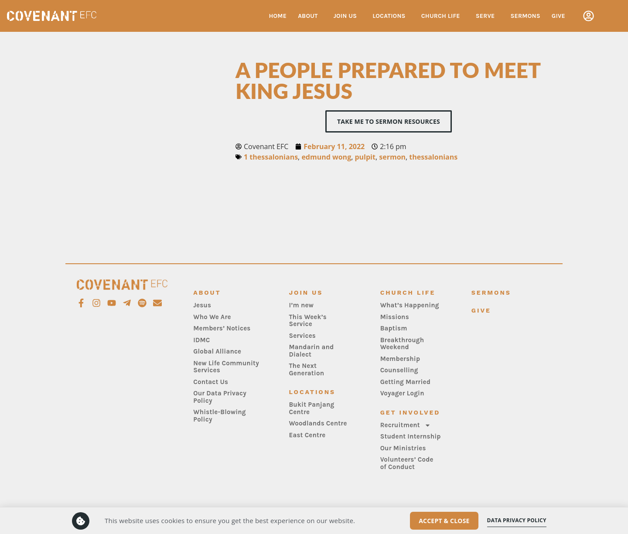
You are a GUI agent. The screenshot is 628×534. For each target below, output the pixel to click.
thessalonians (433, 157)
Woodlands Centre (318, 423)
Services (302, 336)
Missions (394, 317)
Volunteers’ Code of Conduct (406, 463)
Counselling (399, 370)
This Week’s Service (308, 320)
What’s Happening (409, 305)
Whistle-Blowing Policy (219, 415)
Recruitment (405, 425)
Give (558, 16)
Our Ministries (403, 448)
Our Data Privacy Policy (219, 397)
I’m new (301, 305)
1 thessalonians (271, 157)
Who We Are (212, 317)
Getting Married (405, 382)
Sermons (525, 16)
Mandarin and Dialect (311, 350)
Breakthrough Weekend (402, 343)
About (310, 16)
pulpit (365, 157)
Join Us (348, 16)
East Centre (307, 435)
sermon (392, 157)
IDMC (201, 340)
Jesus (202, 305)
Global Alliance (217, 351)
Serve (487, 16)
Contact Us (210, 382)
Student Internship (410, 436)
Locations (391, 16)
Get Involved (410, 412)
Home (278, 16)
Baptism (393, 328)
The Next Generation (306, 369)
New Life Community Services (226, 366)
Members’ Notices (221, 328)
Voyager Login (402, 393)
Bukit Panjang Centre (311, 408)
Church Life (442, 16)
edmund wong (326, 157)
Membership (400, 359)
